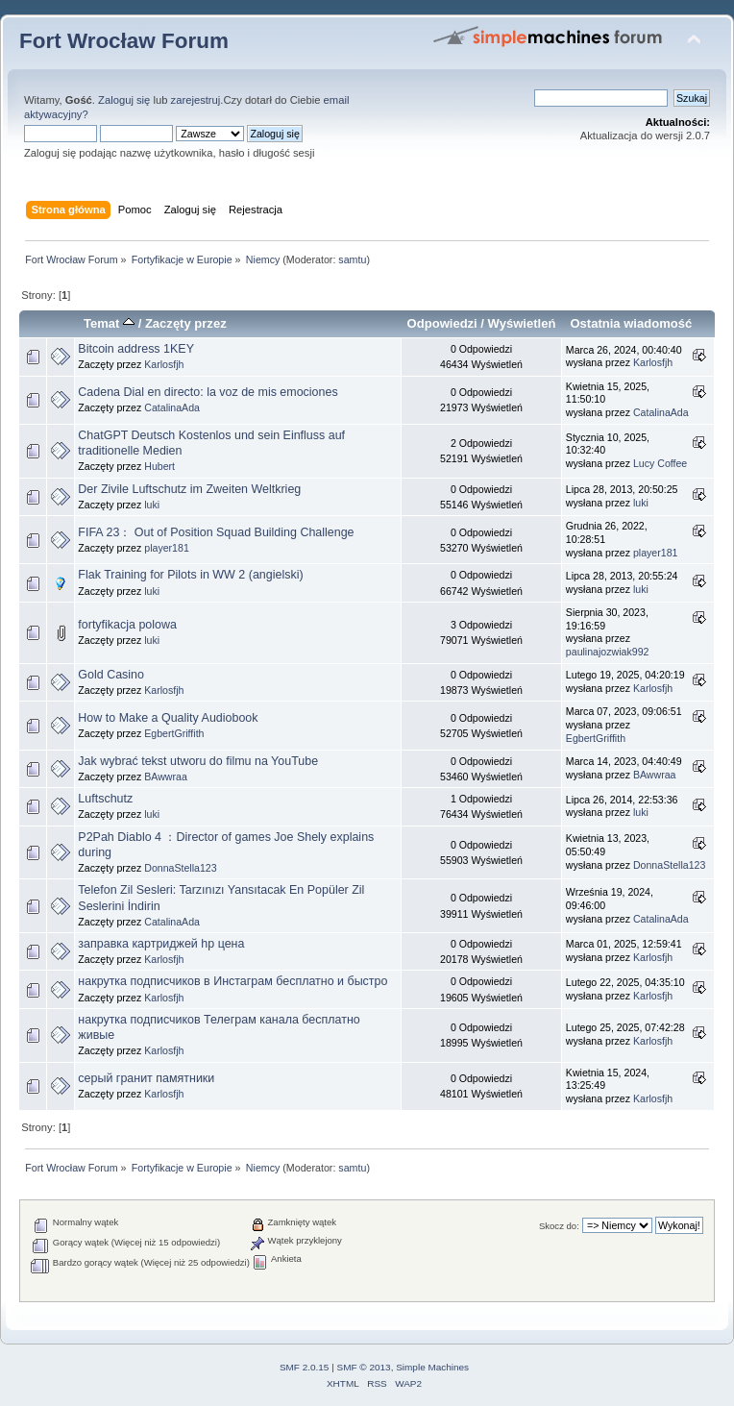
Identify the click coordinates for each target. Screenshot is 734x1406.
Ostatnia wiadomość (631, 323)
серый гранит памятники (146, 1078)
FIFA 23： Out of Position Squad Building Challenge (216, 532)
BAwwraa (165, 776)
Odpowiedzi (442, 323)
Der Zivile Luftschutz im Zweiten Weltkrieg (189, 489)
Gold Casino (111, 674)
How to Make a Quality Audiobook (167, 718)
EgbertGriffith (174, 733)
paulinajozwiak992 (607, 651)
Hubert (159, 466)
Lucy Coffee (660, 463)
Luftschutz (105, 798)
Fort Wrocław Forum (124, 41)
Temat (109, 323)
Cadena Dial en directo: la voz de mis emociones (207, 392)
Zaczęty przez (186, 323)
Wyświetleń (522, 323)
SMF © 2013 (364, 1367)
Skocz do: (559, 1226)
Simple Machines (432, 1367)
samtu (352, 259)
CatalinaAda (172, 407)
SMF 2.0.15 (305, 1367)
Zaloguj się (124, 100)
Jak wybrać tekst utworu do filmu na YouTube (198, 761)
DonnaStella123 (180, 868)
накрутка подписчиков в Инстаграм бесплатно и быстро (232, 981)
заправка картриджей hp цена (161, 943)
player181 (166, 548)
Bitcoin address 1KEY (136, 349)
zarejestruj (196, 100)
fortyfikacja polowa (127, 624)
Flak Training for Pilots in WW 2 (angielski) (190, 574)
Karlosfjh (164, 364)
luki (151, 504)
